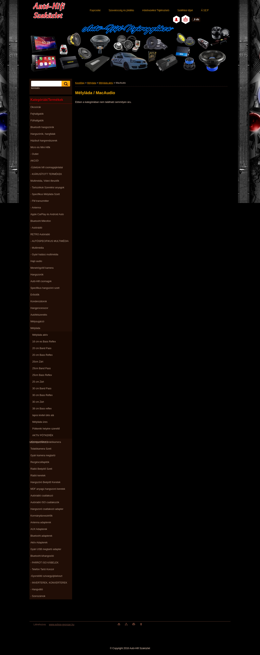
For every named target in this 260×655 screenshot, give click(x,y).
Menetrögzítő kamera (41, 268)
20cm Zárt (37, 361)
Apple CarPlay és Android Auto (47, 214)
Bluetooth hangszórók (42, 127)
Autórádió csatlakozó (41, 495)
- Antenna (35, 207)
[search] (65, 84)
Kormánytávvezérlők (41, 515)
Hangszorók (36, 274)
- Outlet (34, 154)
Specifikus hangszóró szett (45, 288)
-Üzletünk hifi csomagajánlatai (46, 167)
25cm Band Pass (41, 368)
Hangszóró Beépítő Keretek (45, 482)
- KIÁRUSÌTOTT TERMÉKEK (46, 174)
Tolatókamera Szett (40, 448)
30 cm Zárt (38, 401)
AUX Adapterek (38, 529)
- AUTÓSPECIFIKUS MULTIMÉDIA (49, 241)
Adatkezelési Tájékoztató (155, 10)
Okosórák (35, 107)
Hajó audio (36, 261)
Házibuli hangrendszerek (43, 140)
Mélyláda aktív (40, 334)
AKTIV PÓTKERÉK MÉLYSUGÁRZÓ (41, 436)
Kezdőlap (79, 83)
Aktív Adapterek (39, 542)
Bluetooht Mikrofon (40, 221)
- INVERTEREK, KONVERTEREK (48, 582)
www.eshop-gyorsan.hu (61, 624)
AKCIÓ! (34, 160)
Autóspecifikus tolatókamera (45, 442)
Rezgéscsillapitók (39, 462)
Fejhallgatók (37, 113)
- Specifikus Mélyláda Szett (45, 194)
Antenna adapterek (40, 522)
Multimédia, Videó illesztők (44, 180)
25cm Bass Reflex (42, 375)
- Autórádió (36, 227)
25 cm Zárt (38, 381)
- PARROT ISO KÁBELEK (44, 562)
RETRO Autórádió (40, 234)
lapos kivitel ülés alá (43, 415)
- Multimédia (37, 247)
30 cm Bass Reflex (42, 395)
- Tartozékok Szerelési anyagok (47, 187)
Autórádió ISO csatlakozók (44, 502)
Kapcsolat (95, 10)
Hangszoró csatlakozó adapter (46, 509)
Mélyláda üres (40, 422)
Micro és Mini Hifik (40, 147)
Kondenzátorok (38, 301)
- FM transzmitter (39, 201)
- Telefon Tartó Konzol (42, 569)
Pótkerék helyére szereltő (46, 428)
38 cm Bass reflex (42, 408)
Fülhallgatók (37, 120)
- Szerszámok (37, 596)
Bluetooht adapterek (41, 535)
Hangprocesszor (39, 308)
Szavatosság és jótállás (121, 10)
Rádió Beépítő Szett (41, 468)
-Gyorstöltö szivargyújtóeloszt (46, 576)
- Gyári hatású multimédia (44, 254)
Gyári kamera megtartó (42, 455)
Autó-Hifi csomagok (41, 281)
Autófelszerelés (38, 314)
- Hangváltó (36, 589)
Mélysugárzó (37, 321)
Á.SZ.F (204, 10)
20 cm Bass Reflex (42, 355)
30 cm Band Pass (41, 388)
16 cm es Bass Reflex (44, 341)
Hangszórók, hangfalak (42, 134)
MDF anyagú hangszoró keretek (47, 489)
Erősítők (34, 294)
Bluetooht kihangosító (42, 556)
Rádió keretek (38, 475)
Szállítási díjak (185, 10)
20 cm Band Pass (41, 348)
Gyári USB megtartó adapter (45, 549)
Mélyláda (35, 328)
